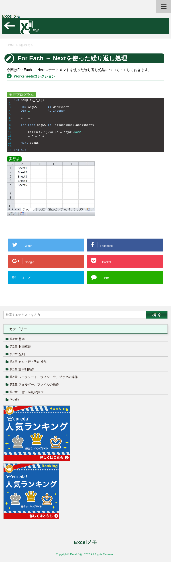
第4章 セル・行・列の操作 (28, 362)
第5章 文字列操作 (22, 369)
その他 (14, 399)
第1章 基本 (17, 339)
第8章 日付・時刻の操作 (26, 392)
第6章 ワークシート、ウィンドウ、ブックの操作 (44, 377)
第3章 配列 (17, 354)
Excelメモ (85, 542)
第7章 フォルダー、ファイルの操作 (34, 384)
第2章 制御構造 (20, 346)
